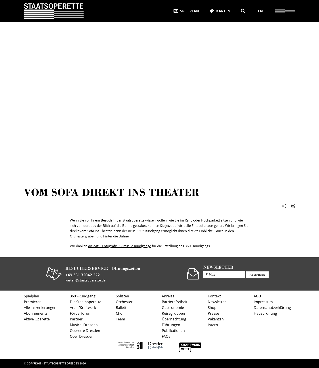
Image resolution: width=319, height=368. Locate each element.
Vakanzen (216, 319)
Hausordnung (265, 313)
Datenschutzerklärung (272, 307)
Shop (212, 307)
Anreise (168, 296)
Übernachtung (174, 319)
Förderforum (81, 313)
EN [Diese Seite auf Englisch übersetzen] (260, 11)
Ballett (121, 307)
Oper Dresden (82, 336)
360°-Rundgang (83, 296)
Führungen (171, 324)
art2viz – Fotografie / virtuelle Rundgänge (119, 246)
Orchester (124, 301)
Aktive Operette (37, 319)
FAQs (166, 336)
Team (120, 319)
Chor (120, 313)
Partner (76, 319)
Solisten (122, 296)
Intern (213, 324)
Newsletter (217, 301)
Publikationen (173, 330)
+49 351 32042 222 (82, 274)
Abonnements (36, 313)
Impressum (263, 301)
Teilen (284, 206)
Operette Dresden (85, 330)
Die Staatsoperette (85, 301)
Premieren (33, 301)
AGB (257, 296)
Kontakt (214, 296)
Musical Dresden (84, 324)
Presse (213, 313)
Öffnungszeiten (126, 268)
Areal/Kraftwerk (83, 307)
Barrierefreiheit (174, 301)
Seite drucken (293, 206)
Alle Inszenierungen (40, 307)
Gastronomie (173, 307)
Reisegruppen (173, 313)
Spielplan (31, 296)
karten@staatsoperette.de (85, 280)
